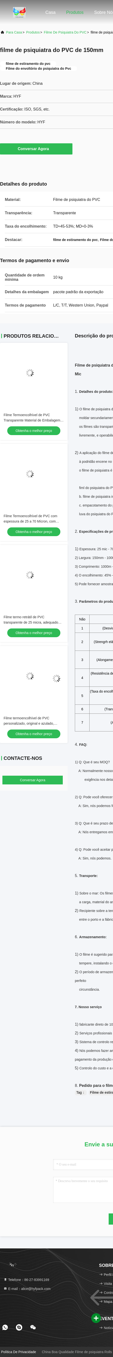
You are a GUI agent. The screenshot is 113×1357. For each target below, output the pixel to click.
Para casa (14, 32)
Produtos (75, 12)
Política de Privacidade (18, 1352)
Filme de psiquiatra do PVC (65, 32)
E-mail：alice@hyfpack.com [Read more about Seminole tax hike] (26, 1289)
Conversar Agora (36, 148)
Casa (50, 12)
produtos (33, 32)
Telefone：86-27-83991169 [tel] (26, 1280)
